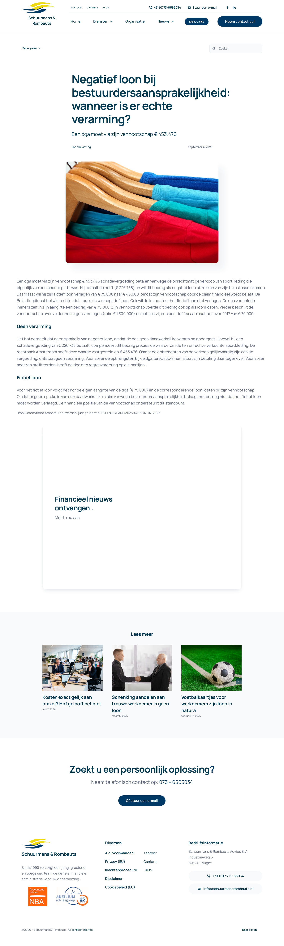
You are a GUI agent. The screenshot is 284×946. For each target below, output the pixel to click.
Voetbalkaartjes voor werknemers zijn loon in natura (206, 703)
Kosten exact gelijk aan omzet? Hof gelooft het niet (71, 700)
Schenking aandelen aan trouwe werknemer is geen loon (140, 703)
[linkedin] (234, 7)
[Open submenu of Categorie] (38, 48)
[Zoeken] (235, 48)
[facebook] (227, 7)
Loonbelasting (81, 147)
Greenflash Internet (80, 929)
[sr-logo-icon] (38, 4)
